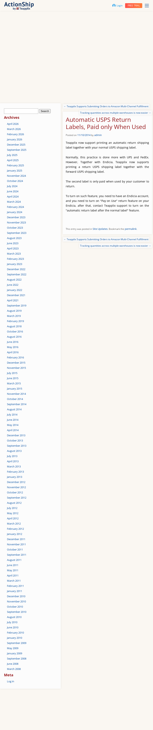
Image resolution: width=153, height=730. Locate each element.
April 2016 (13, 352)
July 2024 (12, 186)
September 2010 (16, 612)
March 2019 (14, 316)
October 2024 (15, 181)
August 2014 (14, 409)
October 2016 (15, 331)
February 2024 (15, 207)
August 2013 (14, 451)
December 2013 (16, 435)
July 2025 (12, 155)
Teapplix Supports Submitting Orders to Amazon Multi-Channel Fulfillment (106, 106)
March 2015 (14, 383)
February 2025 (15, 165)
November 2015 (16, 368)
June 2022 (12, 285)
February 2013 (15, 471)
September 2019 (16, 305)
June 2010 (12, 627)
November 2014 (16, 394)
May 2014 (12, 425)
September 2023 (16, 233)
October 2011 (15, 549)
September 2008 (16, 658)
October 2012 (15, 492)
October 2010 (15, 606)
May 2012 (12, 513)
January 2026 (14, 139)
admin (98, 135)
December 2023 (16, 217)
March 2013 (14, 466)
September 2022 (16, 274)
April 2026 (13, 124)
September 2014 (16, 404)
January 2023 (14, 264)
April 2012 (13, 518)
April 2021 (13, 300)
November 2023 (16, 222)
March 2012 (14, 523)
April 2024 (13, 196)
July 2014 (12, 414)
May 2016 (12, 347)
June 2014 (12, 420)
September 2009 (16, 643)
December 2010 (16, 596)
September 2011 (16, 554)
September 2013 (16, 445)
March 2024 (14, 201)
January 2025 (14, 170)
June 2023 (12, 243)
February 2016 (15, 357)
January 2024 (14, 212)
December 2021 (16, 295)
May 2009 (12, 648)
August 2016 (14, 336)
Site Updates (100, 229)
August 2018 (14, 326)
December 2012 (16, 482)
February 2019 (15, 321)
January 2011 (14, 591)
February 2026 (15, 134)
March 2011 (14, 580)
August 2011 (14, 560)
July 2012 (12, 508)
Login (117, 5)
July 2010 (12, 622)
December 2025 (16, 144)
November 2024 (16, 176)
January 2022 (14, 290)
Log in (10, 681)
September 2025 (16, 150)
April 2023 (13, 248)
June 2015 (12, 378)
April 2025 (13, 160)
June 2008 (12, 664)
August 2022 (14, 279)
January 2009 (14, 653)
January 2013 (14, 477)
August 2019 (14, 310)
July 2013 (12, 456)
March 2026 (14, 129)
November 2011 (16, 544)
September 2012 (16, 497)
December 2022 (16, 269)
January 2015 (14, 388)
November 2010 (16, 601)
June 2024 (12, 191)
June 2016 (12, 342)
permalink (131, 229)
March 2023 (14, 253)
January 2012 (14, 534)
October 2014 (15, 399)
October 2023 (15, 227)
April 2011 (13, 575)
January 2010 (14, 638)
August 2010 (14, 617)
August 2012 (14, 503)
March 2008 (14, 669)
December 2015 (16, 362)
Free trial (134, 5)
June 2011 (12, 565)
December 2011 (16, 539)
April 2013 (13, 461)
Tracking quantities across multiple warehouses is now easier (115, 112)
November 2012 (16, 487)
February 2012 (15, 529)
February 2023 (15, 259)
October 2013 (15, 440)
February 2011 (15, 586)
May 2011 (12, 570)
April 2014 (13, 430)
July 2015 (12, 373)
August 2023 (14, 238)
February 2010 (15, 632)
